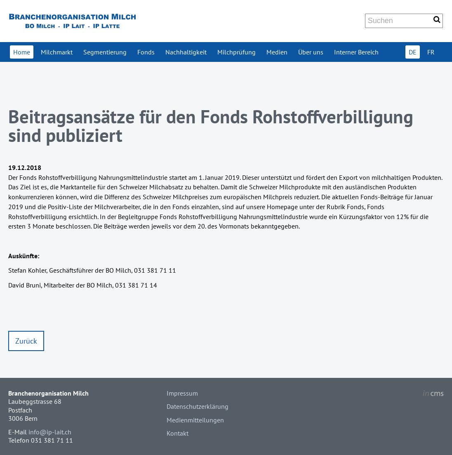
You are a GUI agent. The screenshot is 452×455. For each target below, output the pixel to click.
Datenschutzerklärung (197, 406)
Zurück (26, 341)
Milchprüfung (236, 52)
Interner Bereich (356, 52)
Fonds (146, 52)
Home (21, 52)
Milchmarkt (57, 52)
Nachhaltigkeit (186, 52)
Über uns (310, 52)
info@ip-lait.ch (49, 432)
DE (413, 52)
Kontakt (177, 433)
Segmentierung (105, 52)
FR (431, 52)
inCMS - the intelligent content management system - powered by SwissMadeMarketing (433, 394)
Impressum (182, 393)
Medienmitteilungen (195, 420)
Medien (276, 52)
